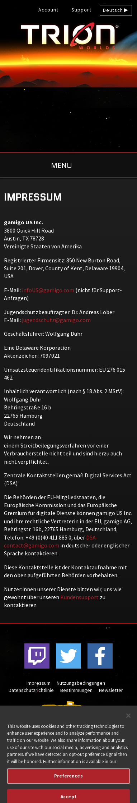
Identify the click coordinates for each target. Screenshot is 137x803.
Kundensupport (79, 597)
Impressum (39, 683)
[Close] (128, 719)
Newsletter (111, 690)
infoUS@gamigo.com (48, 290)
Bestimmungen (76, 690)
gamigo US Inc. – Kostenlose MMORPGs (68, 35)
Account (48, 9)
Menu (61, 165)
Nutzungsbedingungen (81, 683)
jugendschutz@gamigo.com (56, 320)
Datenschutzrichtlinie (31, 690)
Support (81, 9)
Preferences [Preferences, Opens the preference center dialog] (68, 779)
